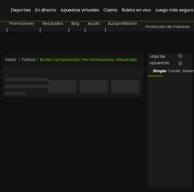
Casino (110, 10)
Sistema (187, 71)
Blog (75, 23)
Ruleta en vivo (136, 10)
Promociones (22, 23)
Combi (172, 71)
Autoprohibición (122, 23)
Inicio (10, 60)
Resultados (53, 23)
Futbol (28, 60)
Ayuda (93, 23)
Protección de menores (168, 26)
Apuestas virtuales (79, 10)
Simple (157, 71)
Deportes (21, 10)
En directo (45, 10)
